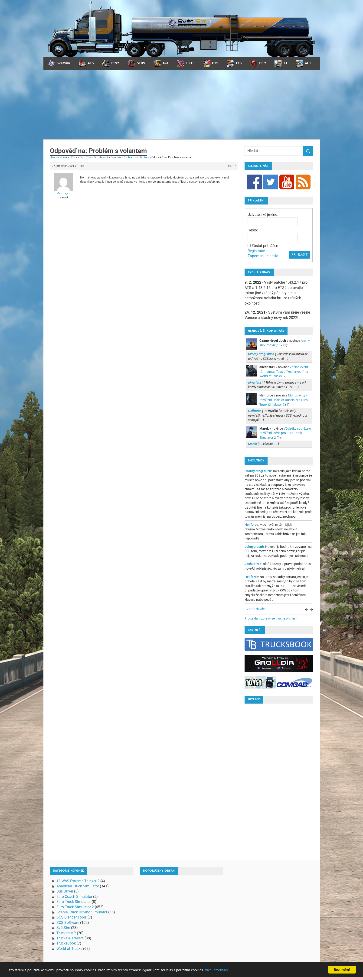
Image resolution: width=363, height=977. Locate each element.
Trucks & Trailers (70, 938)
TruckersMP (66, 933)
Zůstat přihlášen (265, 245)
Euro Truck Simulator (73, 901)
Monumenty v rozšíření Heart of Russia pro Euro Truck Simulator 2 (283, 399)
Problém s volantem (136, 157)
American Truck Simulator (77, 886)
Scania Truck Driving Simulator (81, 912)
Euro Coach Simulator (74, 896)
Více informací (216, 972)
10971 (281, 345)
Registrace (256, 251)
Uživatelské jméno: (263, 214)
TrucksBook (66, 943)
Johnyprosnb (254, 547)
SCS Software (67, 922)
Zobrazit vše (256, 609)
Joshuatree (253, 564)
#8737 (232, 166)
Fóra (74, 157)
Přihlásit (299, 254)
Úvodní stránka (59, 157)
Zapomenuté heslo (263, 256)
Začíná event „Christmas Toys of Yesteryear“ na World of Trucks (283, 371)
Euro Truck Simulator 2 (93, 157)
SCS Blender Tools (71, 917)
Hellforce (251, 524)
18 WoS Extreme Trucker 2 (77, 881)
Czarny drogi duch (258, 471)
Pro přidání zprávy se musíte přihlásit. (271, 618)
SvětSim (63, 927)
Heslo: (253, 230)
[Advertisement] (181, 104)
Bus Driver (64, 891)
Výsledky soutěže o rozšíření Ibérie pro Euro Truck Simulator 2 (285, 433)
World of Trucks (69, 948)
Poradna (116, 157)
